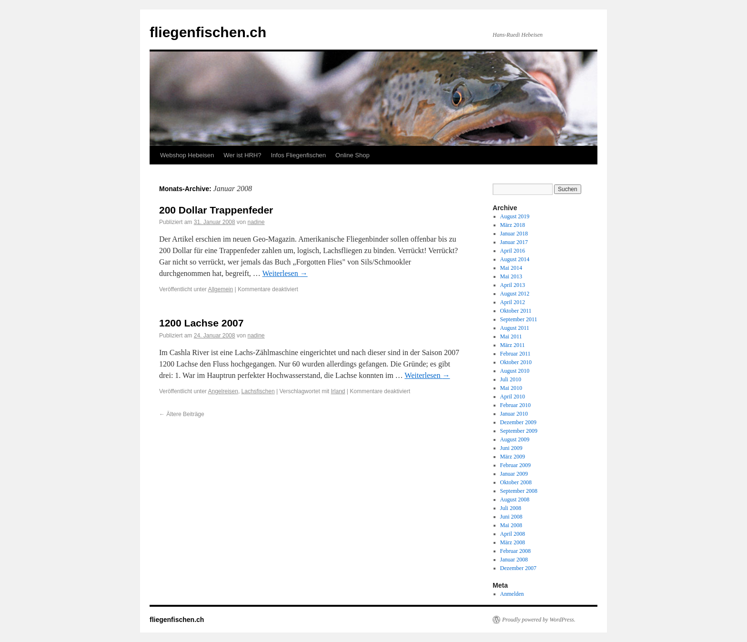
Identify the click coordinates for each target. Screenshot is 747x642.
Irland (338, 391)
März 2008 (512, 542)
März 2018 (512, 225)
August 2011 (514, 328)
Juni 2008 (511, 516)
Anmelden (512, 594)
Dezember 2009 (518, 422)
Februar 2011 (515, 353)
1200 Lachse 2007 (201, 322)
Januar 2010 (514, 413)
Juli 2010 (510, 379)
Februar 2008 (515, 551)
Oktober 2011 (516, 310)
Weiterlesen (285, 273)
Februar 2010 (515, 405)
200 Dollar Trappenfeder (216, 209)
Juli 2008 (510, 508)
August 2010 (515, 370)
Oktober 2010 (516, 362)
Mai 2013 (511, 276)
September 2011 (518, 319)
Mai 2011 (511, 336)
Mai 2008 (511, 525)
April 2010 (512, 396)
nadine (256, 222)
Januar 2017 (514, 242)
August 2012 (515, 293)
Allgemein (220, 289)
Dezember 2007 (518, 568)
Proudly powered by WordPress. (538, 619)
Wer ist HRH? (242, 155)
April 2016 (512, 250)
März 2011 (512, 345)
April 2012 (512, 302)
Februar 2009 (515, 465)
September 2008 (518, 491)
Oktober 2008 (516, 482)
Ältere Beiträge (181, 414)
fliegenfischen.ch (208, 32)
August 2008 (515, 499)
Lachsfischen (258, 391)
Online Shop (352, 155)
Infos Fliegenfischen (298, 155)
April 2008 (512, 533)
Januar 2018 (514, 233)
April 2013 (512, 285)
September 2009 (518, 431)
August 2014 (515, 259)
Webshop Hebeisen (187, 155)
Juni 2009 (511, 448)
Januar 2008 (514, 559)
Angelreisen (223, 391)
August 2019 (515, 216)
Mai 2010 (511, 388)
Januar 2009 (514, 473)
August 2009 (515, 439)
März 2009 (512, 456)
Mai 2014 (511, 268)
